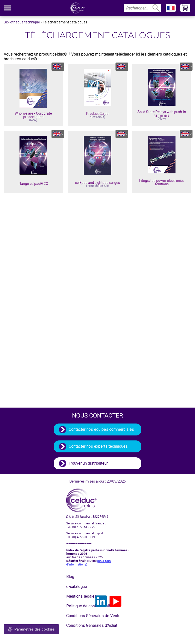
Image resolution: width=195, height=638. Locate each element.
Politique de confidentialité (78, 606)
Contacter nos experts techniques (98, 446)
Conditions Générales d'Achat (78, 625)
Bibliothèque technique (22, 22)
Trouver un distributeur (88, 463)
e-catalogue (76, 586)
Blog (70, 576)
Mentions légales (78, 596)
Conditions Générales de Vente (78, 615)
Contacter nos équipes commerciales (101, 429)
